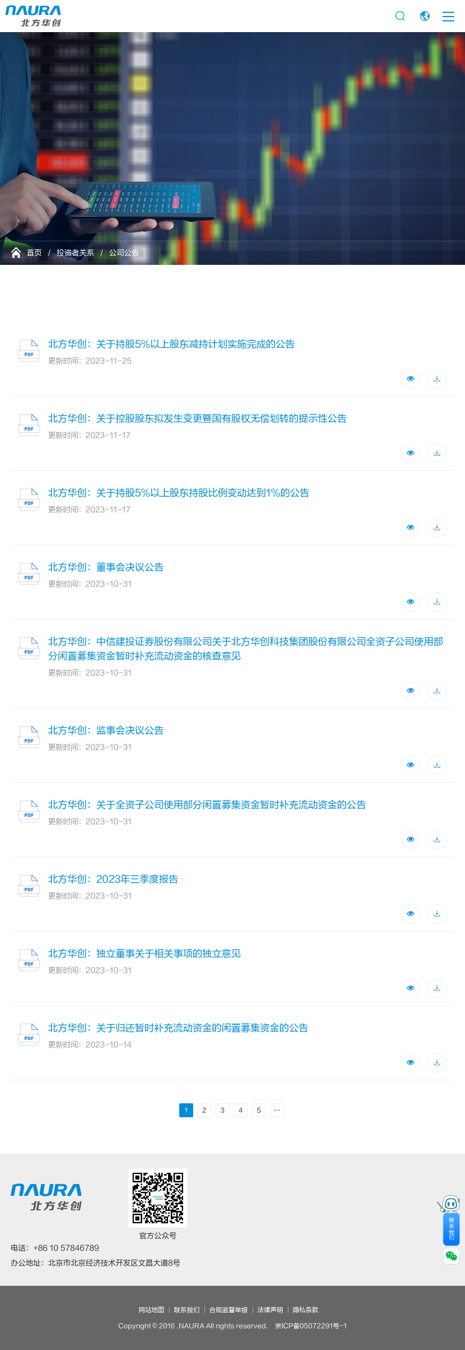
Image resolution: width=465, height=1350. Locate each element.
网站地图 (151, 1310)
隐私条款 (305, 1310)
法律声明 (270, 1310)
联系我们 (187, 1310)
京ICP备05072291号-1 (311, 1326)
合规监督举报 (228, 1310)
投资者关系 (75, 252)
